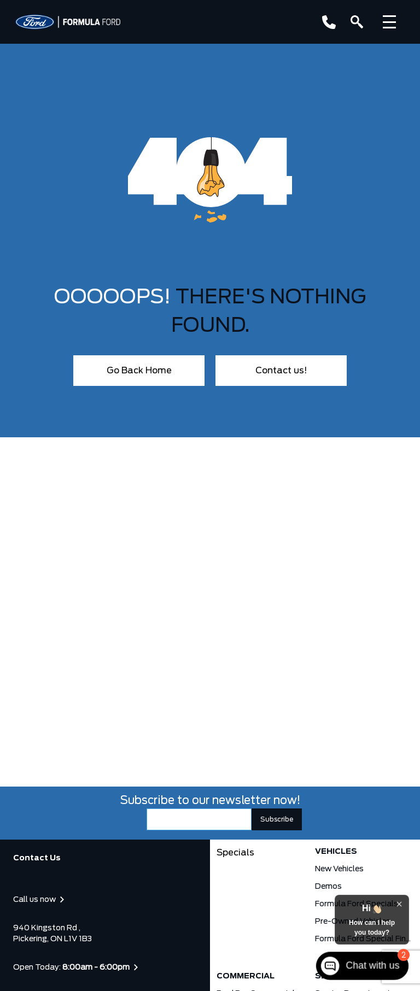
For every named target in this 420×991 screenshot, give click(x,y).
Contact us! (281, 370)
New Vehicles (339, 869)
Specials (235, 852)
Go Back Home (139, 370)
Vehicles (336, 851)
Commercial (246, 976)
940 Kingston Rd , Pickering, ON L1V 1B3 (52, 933)
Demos (328, 886)
